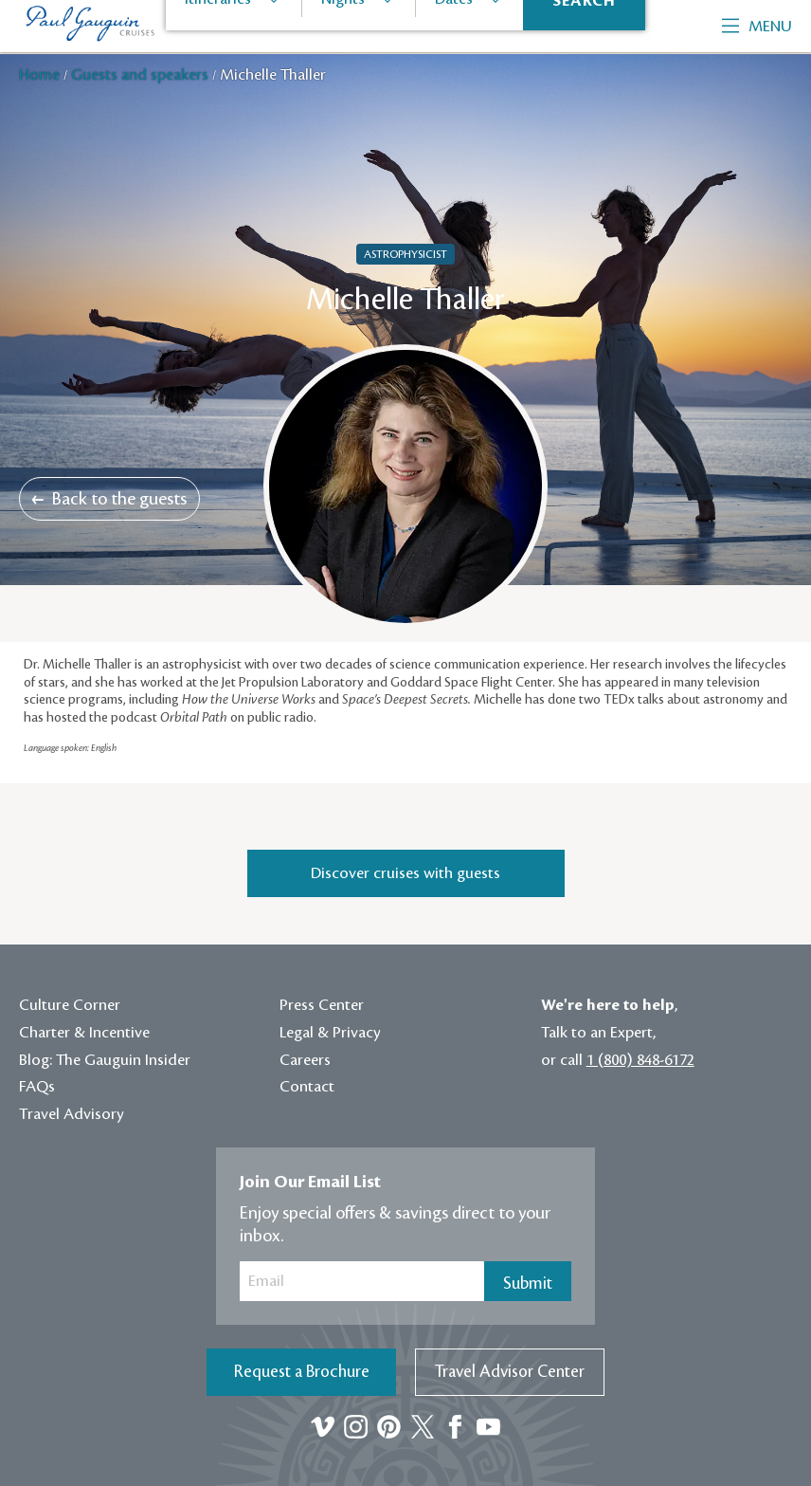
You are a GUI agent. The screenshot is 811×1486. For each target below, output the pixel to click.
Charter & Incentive (84, 1032)
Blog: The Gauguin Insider (104, 1060)
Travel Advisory (71, 1114)
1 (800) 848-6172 (640, 1060)
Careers (305, 1060)
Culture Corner (69, 1005)
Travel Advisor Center (510, 1372)
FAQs (37, 1086)
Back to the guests (109, 498)
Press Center (321, 1005)
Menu (757, 26)
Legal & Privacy (330, 1032)
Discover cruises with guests (405, 873)
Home (41, 74)
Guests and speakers (141, 74)
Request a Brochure (301, 1372)
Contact (306, 1086)
